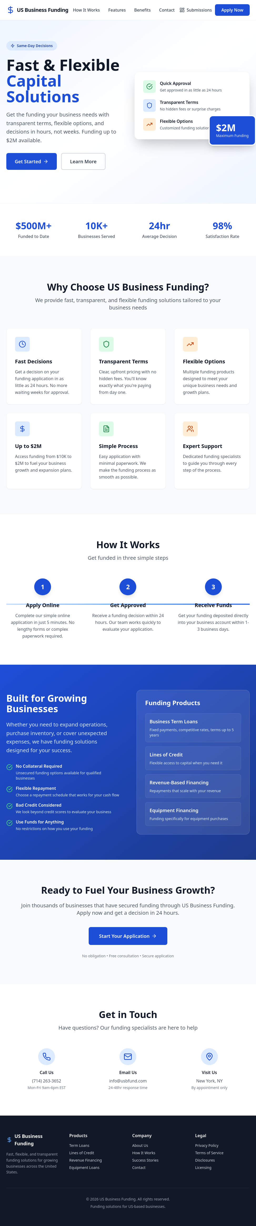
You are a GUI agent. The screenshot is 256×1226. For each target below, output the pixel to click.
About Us (140, 1145)
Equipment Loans (84, 1167)
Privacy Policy (206, 1145)
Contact (167, 10)
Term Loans (79, 1145)
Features (117, 10)
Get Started (31, 161)
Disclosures (205, 1160)
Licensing (203, 1167)
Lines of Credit (81, 1152)
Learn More (83, 161)
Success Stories (145, 1160)
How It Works (86, 10)
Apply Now (232, 10)
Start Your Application (128, 936)
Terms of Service (209, 1152)
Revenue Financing (85, 1160)
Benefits (142, 10)
